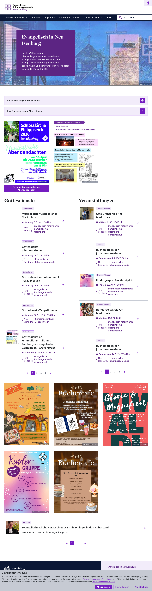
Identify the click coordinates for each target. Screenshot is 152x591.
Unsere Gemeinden (15, 17)
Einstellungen (122, 587)
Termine (34, 17)
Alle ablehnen (141, 587)
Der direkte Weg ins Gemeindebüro (24, 100)
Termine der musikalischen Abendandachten (26, 188)
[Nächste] (50, 373)
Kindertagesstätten (68, 17)
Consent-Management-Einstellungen (98, 579)
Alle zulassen (103, 587)
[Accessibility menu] (148, 3)
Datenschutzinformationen (103, 582)
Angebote (49, 17)
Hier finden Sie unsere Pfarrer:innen (24, 111)
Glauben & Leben (91, 17)
